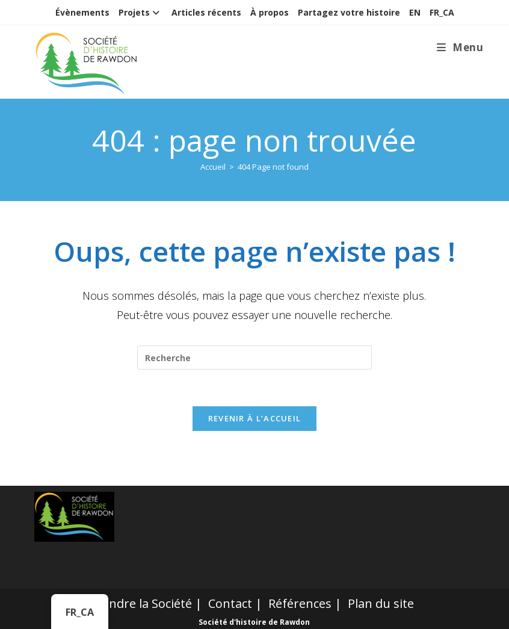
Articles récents (206, 12)
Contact (230, 603)
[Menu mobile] (460, 47)
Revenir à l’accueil (254, 418)
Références (300, 603)
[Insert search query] (254, 357)
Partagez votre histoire (349, 12)
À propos (269, 12)
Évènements (82, 12)
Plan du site (381, 603)
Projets (140, 12)
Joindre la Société (143, 603)
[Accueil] (213, 166)
